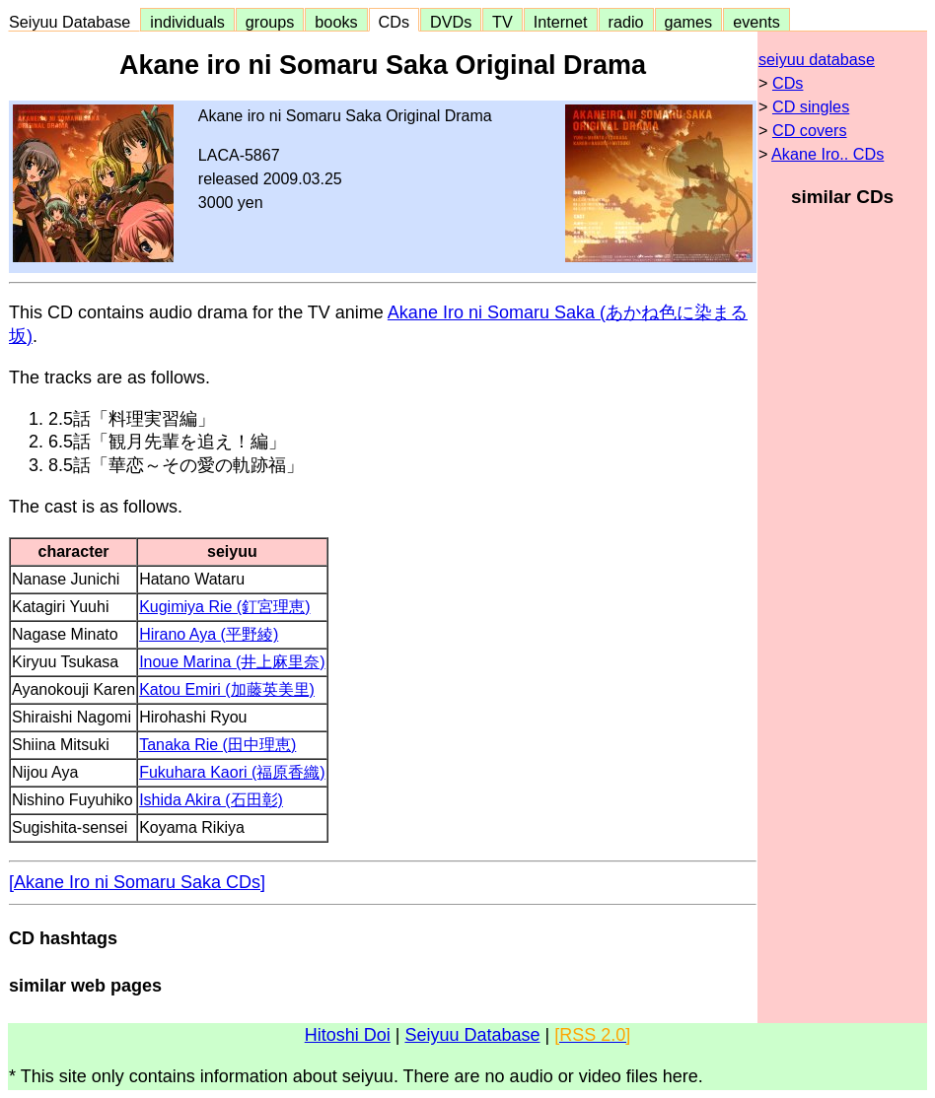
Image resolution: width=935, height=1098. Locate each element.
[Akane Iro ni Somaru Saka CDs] (137, 882)
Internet (561, 22)
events (756, 22)
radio (626, 22)
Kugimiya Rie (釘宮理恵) (224, 606)
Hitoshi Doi (348, 1035)
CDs (394, 22)
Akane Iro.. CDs (827, 154)
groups (270, 22)
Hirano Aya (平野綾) (208, 634)
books (336, 22)
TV (502, 22)
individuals (187, 22)
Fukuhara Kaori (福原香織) (232, 772)
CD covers (809, 130)
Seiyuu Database (74, 22)
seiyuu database (816, 59)
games (689, 22)
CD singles (810, 106)
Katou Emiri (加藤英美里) (227, 689)
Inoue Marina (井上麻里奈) (232, 661)
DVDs (450, 22)
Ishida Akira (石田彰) (211, 799)
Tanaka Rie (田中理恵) (217, 744)
